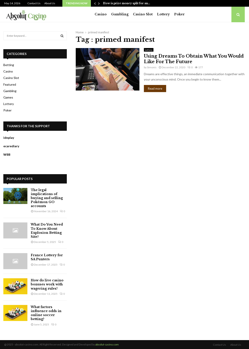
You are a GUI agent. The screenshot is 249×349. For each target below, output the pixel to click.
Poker (179, 14)
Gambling (120, 14)
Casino (101, 14)
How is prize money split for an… (126, 3)
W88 (6, 154)
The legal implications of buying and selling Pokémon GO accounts (47, 198)
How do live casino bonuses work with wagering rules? (47, 284)
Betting (8, 65)
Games (8, 97)
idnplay (8, 137)
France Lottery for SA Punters (47, 257)
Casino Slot (143, 14)
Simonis (152, 67)
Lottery (163, 14)
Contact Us (34, 3)
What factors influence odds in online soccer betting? (46, 313)
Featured (9, 84)
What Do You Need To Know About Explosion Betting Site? (47, 230)
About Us (49, 3)
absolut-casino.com (107, 344)
